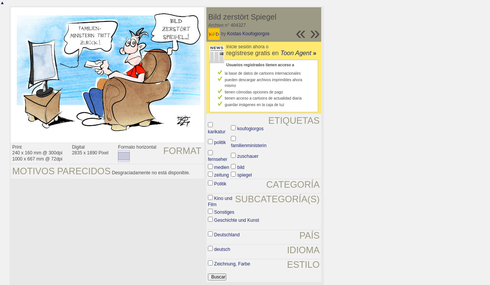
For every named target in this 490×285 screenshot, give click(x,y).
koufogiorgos (250, 128)
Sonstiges (224, 212)
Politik (220, 184)
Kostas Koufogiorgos (248, 33)
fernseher (217, 159)
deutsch (222, 249)
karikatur (216, 131)
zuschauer (247, 156)
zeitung (221, 175)
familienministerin (248, 145)
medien (221, 167)
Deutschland (227, 235)
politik (220, 142)
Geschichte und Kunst (236, 220)
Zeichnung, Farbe (232, 264)
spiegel (244, 175)
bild (241, 167)
